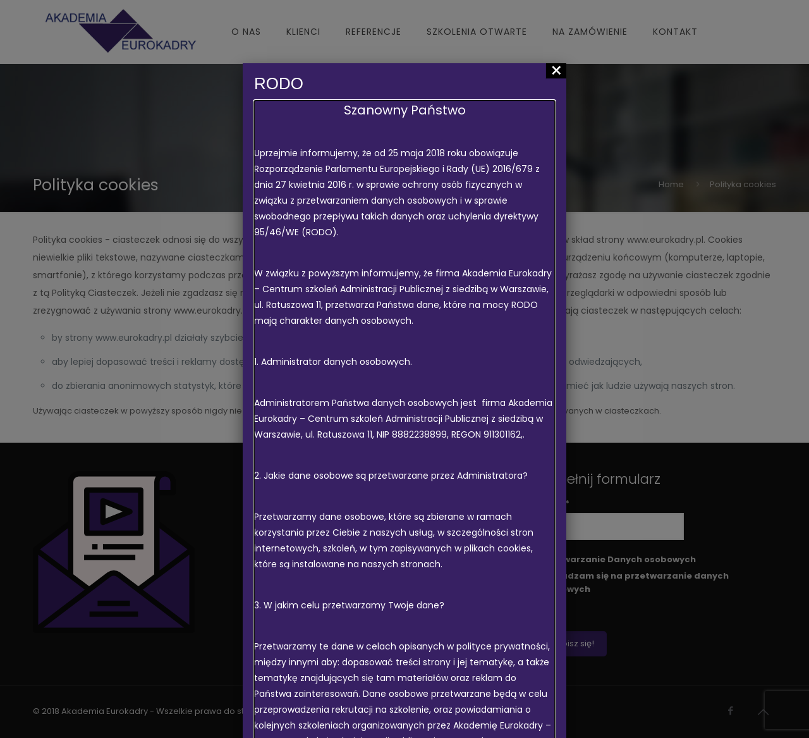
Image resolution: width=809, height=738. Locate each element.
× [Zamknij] (556, 70)
